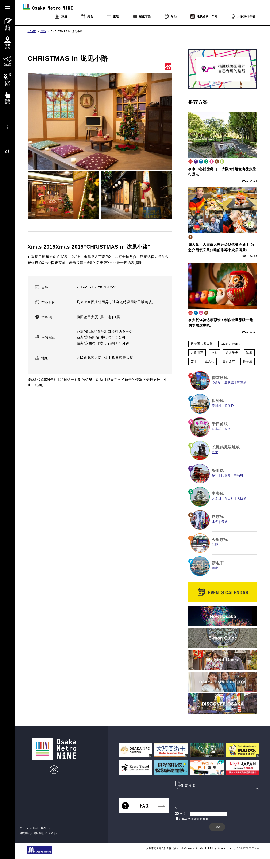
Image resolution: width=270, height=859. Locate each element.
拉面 (214, 352)
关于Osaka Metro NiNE (33, 828)
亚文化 (209, 361)
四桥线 (218, 401)
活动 (43, 31)
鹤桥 (227, 429)
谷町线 (218, 470)
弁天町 (229, 498)
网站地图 (53, 833)
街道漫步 (231, 352)
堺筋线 (218, 517)
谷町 (215, 475)
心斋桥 (216, 382)
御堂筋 (242, 382)
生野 (215, 544)
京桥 (215, 452)
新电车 (218, 563)
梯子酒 (247, 361)
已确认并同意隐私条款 (194, 819)
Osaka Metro (230, 343)
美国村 (216, 405)
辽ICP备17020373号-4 (246, 848)
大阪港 (242, 498)
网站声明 (24, 833)
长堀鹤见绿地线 (226, 447)
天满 (224, 521)
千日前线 (220, 424)
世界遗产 (228, 361)
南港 (215, 568)
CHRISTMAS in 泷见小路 (67, 31)
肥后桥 (229, 405)
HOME (32, 31)
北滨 (215, 521)
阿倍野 (226, 475)
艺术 (194, 361)
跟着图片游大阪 (202, 343)
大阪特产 (197, 352)
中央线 (218, 493)
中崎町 (238, 475)
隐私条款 (39, 833)
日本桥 (216, 429)
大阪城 (216, 498)
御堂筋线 (220, 378)
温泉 (249, 352)
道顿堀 (229, 382)
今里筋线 (220, 540)
